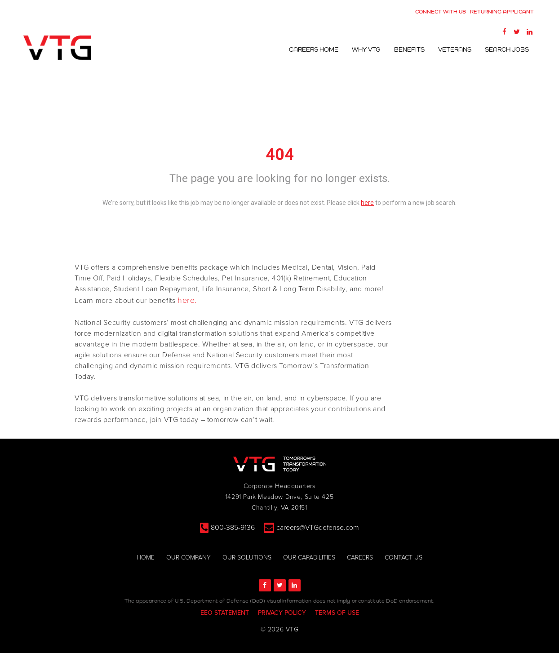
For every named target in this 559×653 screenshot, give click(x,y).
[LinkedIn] (529, 31)
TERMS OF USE (337, 613)
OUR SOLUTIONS (246, 557)
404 (280, 154)
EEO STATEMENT (224, 613)
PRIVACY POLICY (282, 613)
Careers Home (313, 49)
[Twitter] (516, 31)
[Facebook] (504, 31)
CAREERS (360, 557)
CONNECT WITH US (440, 11)
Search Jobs (507, 49)
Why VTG (366, 49)
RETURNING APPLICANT (502, 11)
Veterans (454, 49)
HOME (146, 557)
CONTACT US (403, 557)
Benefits (409, 49)
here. (187, 300)
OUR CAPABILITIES (309, 557)
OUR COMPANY (188, 557)
